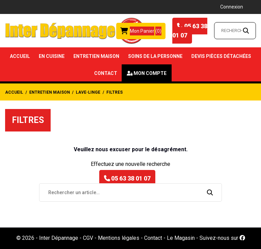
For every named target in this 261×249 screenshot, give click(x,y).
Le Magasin (181, 238)
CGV (88, 238)
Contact (105, 73)
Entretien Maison (96, 56)
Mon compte (150, 73)
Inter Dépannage (58, 238)
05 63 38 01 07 (189, 30)
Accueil (20, 56)
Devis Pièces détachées (221, 56)
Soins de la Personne (155, 56)
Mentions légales (118, 238)
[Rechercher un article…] (235, 30)
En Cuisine (52, 56)
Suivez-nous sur (222, 238)
